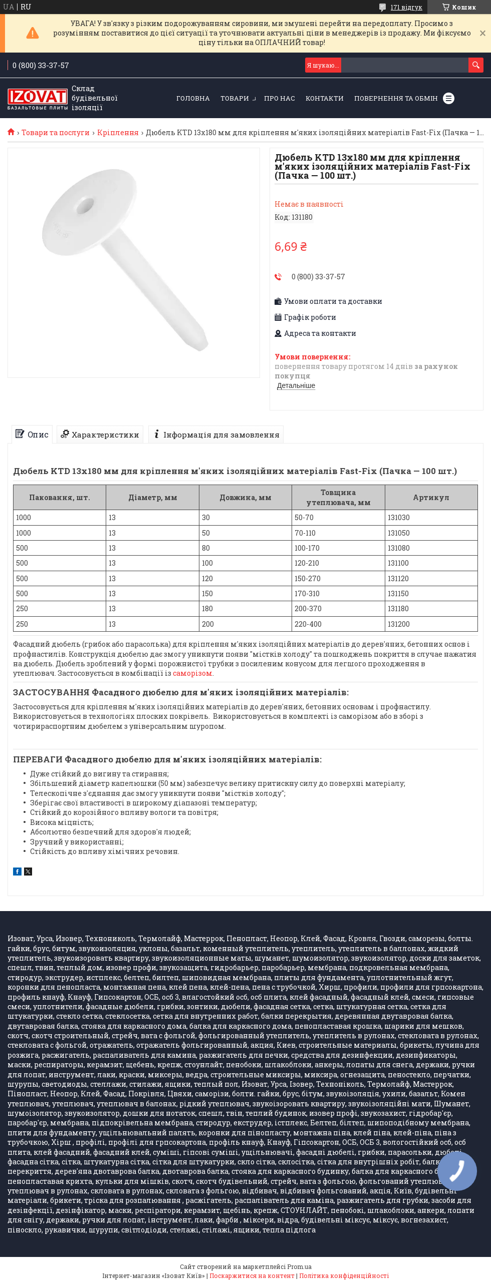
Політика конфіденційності (344, 1275)
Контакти (325, 98)
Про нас (279, 98)
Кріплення (118, 132)
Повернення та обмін (396, 98)
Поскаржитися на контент (252, 1275)
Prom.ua (299, 1266)
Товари (234, 98)
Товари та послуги (56, 132)
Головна (193, 98)
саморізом (192, 673)
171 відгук (406, 7)
